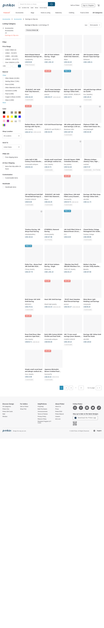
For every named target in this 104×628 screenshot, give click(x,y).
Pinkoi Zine (5, 409)
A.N (65, 234)
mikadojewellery (30, 234)
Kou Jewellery (88, 94)
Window (4, 416)
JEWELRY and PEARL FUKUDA (55, 129)
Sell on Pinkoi (75, 5)
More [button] (4, 102)
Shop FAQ (23, 409)
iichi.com (58, 419)
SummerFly (67, 199)
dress (36, 7)
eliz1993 (86, 199)
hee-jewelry (67, 164)
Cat (19, 7)
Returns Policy (42, 419)
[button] (19, 66)
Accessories (6, 19)
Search (51, 4)
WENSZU (28, 304)
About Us (58, 406)
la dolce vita (25, 7)
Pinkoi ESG (58, 411)
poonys (47, 94)
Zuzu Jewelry (49, 164)
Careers (57, 416)
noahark (86, 164)
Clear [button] (4, 75)
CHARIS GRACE (30, 199)
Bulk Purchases (42, 409)
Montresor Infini (69, 129)
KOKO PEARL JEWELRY (72, 94)
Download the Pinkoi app (85, 418)
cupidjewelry (29, 59)
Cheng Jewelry (30, 269)
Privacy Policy (42, 416)
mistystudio (87, 304)
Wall (3, 414)
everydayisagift (88, 129)
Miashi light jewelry (51, 304)
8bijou (66, 59)
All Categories (6, 406)
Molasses (48, 59)
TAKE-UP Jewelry (70, 269)
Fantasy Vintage (89, 234)
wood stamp (43, 7)
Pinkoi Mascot (59, 414)
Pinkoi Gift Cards (7, 411)
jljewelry (86, 269)
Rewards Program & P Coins (44, 422)
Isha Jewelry (29, 129)
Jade (31, 7)
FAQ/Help (40, 406)
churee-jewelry (49, 234)
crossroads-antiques (31, 164)
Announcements (42, 411)
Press (57, 409)
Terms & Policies (43, 414)
